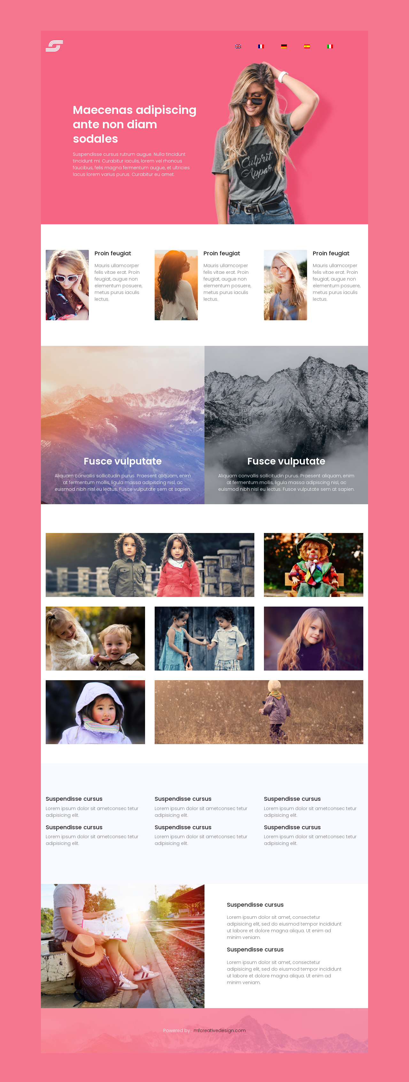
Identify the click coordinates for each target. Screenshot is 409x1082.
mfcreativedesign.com (220, 1030)
